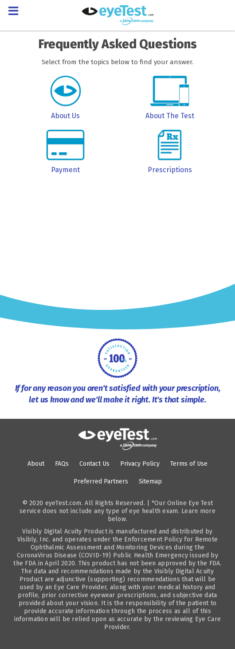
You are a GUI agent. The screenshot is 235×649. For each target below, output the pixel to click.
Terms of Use (189, 463)
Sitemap (150, 481)
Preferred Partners (101, 481)
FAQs (62, 463)
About (35, 463)
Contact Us (94, 463)
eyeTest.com (63, 503)
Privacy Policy (140, 463)
